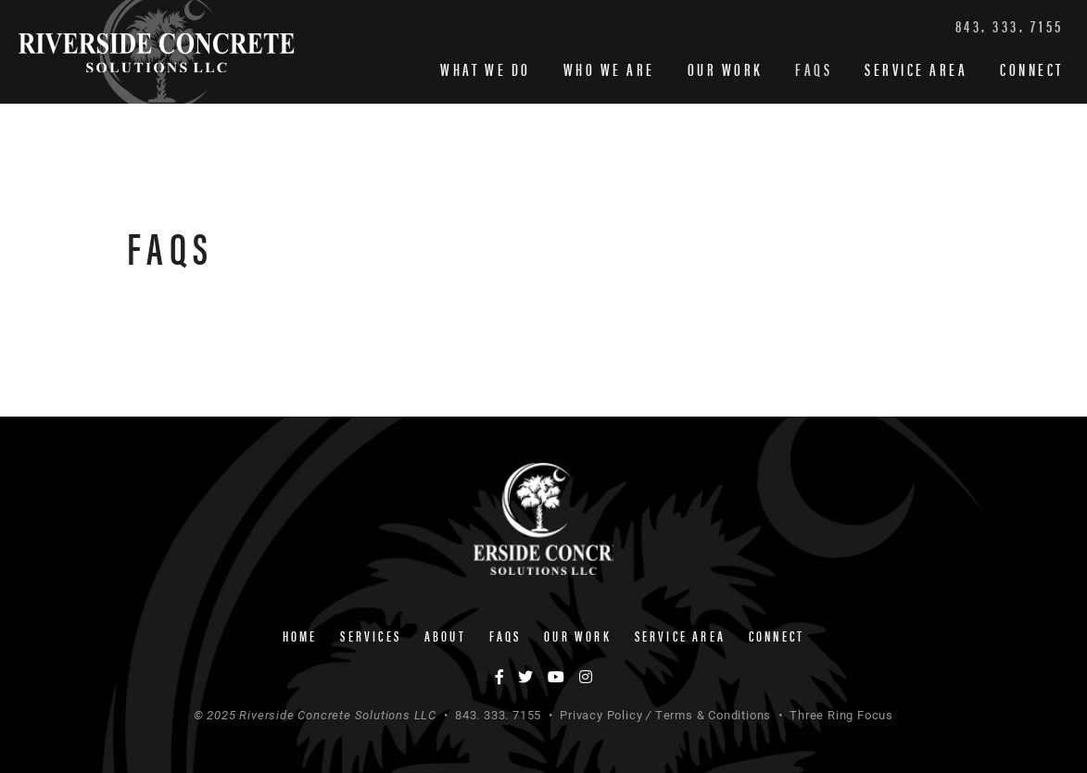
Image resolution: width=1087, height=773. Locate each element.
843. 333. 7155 (1009, 25)
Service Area (916, 69)
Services (370, 635)
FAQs (813, 69)
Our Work (725, 69)
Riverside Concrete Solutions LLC (157, 52)
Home (300, 635)
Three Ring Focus (841, 714)
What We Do (485, 69)
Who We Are (609, 69)
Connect (1032, 69)
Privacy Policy (601, 714)
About (445, 635)
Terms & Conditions (713, 714)
